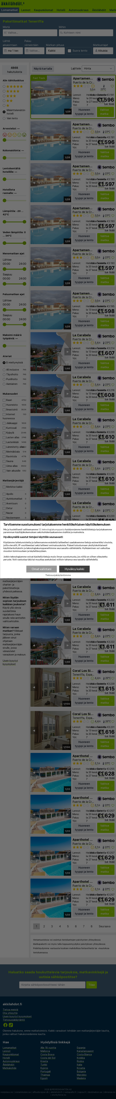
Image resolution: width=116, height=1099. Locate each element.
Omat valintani (41, 569)
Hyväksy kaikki (74, 569)
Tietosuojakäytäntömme (58, 575)
